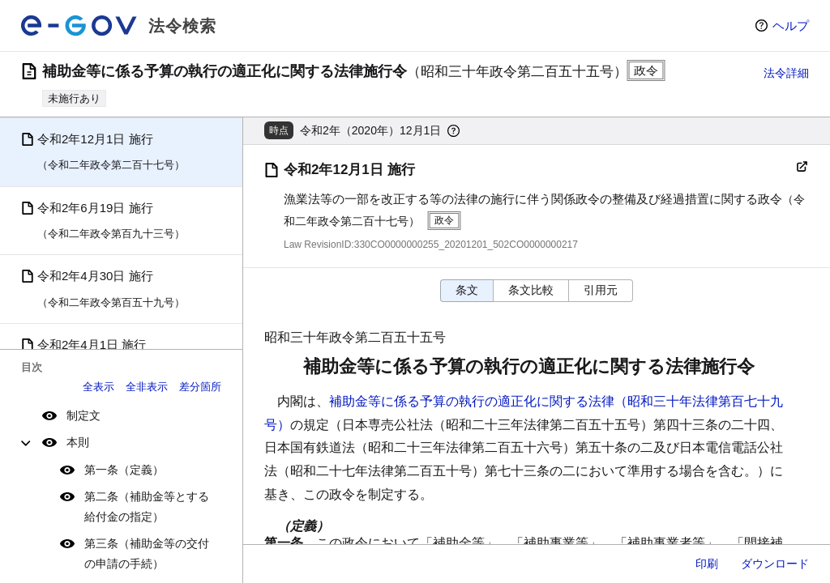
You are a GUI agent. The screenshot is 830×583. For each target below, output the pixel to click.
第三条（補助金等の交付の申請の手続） (146, 553)
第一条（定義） (124, 469)
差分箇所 (200, 387)
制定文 (83, 415)
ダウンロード (775, 563)
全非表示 (147, 387)
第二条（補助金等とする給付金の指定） (146, 506)
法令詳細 (786, 72)
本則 (77, 442)
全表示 (98, 387)
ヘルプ (790, 25)
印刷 (706, 563)
